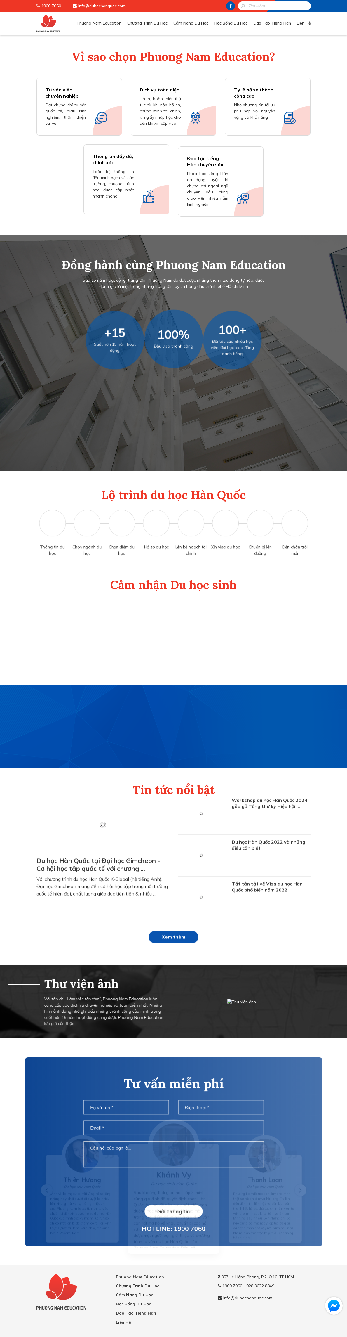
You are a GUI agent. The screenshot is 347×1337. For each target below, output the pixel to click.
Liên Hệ (304, 23)
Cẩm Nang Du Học (190, 23)
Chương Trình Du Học (147, 23)
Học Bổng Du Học (230, 23)
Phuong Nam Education (99, 23)
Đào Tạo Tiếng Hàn (272, 23)
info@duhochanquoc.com (102, 5)
